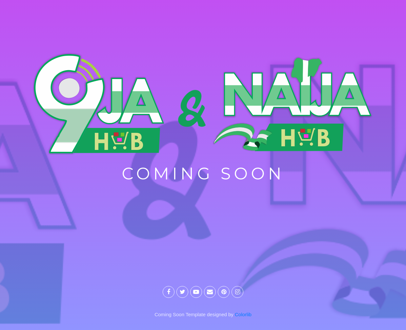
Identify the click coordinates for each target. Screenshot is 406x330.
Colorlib (243, 314)
